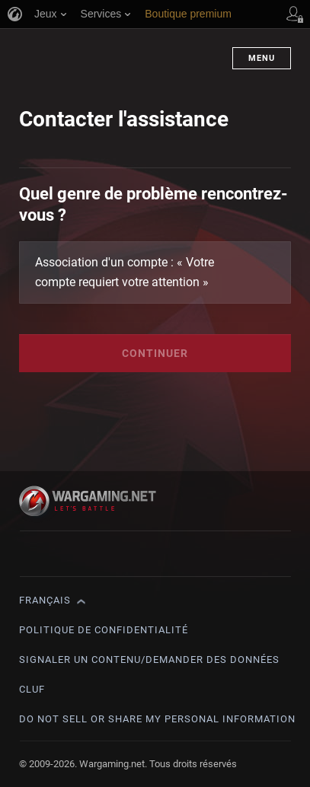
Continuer (155, 353)
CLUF (32, 689)
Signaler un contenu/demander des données (149, 659)
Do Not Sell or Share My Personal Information (157, 719)
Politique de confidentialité (103, 630)
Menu (261, 58)
